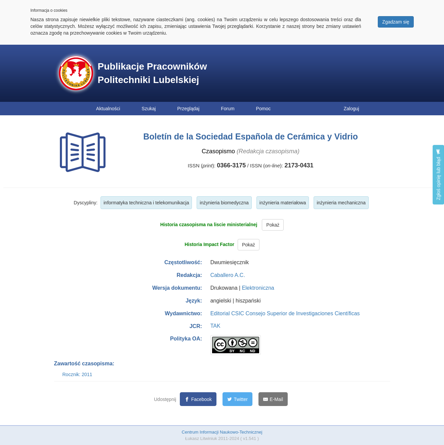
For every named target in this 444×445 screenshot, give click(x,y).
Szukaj (149, 108)
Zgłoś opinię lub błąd (438, 174)
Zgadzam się (395, 22)
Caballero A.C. (227, 275)
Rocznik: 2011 (77, 374)
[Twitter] (237, 399)
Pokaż (272, 225)
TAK (215, 326)
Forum (227, 108)
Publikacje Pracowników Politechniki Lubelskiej (152, 73)
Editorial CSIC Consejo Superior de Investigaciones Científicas (285, 313)
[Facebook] (198, 399)
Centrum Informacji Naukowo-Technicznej (222, 432)
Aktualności (108, 108)
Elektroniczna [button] (258, 288)
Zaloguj (351, 108)
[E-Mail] (273, 399)
